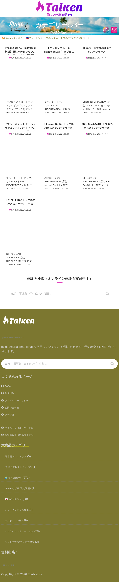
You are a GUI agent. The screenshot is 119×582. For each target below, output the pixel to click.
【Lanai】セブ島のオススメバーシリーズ (96, 49)
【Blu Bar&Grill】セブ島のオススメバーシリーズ (97, 125)
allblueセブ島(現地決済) (20, 488)
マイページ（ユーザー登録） (24, 427)
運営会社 (10, 414)
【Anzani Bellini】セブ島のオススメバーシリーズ (58, 127)
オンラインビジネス (18, 509)
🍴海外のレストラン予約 (21, 466)
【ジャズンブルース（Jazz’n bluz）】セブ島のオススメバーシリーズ (58, 51)
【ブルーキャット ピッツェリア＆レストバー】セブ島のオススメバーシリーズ (20, 129)
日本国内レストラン (18, 456)
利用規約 (10, 393)
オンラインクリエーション (22, 531)
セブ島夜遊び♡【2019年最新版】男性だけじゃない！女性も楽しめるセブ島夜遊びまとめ (20, 53)
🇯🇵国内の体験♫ (15, 499)
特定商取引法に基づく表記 (22, 434)
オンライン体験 (15, 520)
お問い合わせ (13, 407)
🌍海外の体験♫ (15, 477)
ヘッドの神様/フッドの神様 (23, 541)
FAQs (8, 386)
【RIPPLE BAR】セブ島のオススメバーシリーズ (20, 201)
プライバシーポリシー (19, 400)
